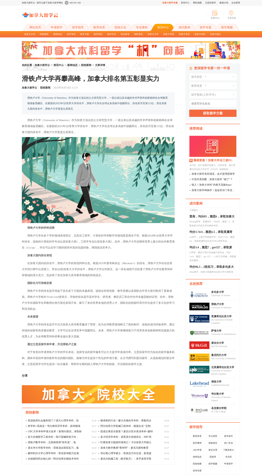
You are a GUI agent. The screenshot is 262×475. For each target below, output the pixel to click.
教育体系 (99, 27)
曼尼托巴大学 (219, 355)
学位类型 (213, 436)
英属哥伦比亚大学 (221, 316)
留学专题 (205, 27)
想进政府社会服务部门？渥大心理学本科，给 (53, 420)
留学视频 (227, 27)
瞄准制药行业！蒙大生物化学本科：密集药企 (125, 420)
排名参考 (125, 34)
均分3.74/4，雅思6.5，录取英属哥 (210, 232)
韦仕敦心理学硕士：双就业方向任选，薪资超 (125, 453)
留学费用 (197, 443)
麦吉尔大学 (217, 343)
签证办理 (213, 450)
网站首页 (35, 27)
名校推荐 (196, 284)
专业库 (228, 457)
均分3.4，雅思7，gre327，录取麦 (210, 248)
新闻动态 (57, 34)
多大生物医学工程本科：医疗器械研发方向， (53, 437)
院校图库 (44, 34)
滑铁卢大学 (217, 304)
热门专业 (228, 443)
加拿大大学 (153, 34)
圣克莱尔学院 (219, 408)
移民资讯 (138, 34)
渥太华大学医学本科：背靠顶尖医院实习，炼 (53, 447)
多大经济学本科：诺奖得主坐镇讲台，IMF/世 (126, 437)
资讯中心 (185, 2)
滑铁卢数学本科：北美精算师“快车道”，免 (52, 442)
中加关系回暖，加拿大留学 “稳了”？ (212, 179)
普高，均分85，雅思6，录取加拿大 (212, 217)
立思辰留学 (210, 2)
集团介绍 (223, 2)
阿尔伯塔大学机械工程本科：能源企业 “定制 (125, 426)
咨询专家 (197, 470)
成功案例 (184, 27)
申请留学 (56, 27)
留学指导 (78, 27)
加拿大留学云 (49, 17)
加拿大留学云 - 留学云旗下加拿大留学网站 (42, 2)
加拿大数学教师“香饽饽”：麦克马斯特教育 (124, 447)
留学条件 (228, 436)
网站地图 (197, 2)
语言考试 (71, 34)
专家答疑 (231, 18)
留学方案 (84, 34)
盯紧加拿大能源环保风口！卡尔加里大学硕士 (125, 442)
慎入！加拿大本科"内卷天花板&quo (212, 184)
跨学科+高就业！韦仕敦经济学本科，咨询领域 (54, 426)
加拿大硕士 (215, 34)
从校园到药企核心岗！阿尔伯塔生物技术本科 (53, 458)
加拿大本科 (199, 34)
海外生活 (111, 34)
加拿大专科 (184, 34)
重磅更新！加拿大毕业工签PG (212, 160)
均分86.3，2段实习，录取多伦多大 (211, 267)
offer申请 (197, 450)
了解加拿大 (228, 450)
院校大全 (120, 27)
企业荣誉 (235, 2)
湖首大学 (216, 381)
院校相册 (197, 463)
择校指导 (213, 443)
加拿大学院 (168, 34)
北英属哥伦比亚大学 (222, 367)
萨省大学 (216, 330)
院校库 (213, 457)
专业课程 (142, 27)
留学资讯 (98, 34)
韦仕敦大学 (217, 393)
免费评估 (215, 18)
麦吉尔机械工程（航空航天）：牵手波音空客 (125, 458)
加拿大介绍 (29, 34)
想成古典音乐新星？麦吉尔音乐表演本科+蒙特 (126, 431)
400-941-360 (74, 2)
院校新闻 (86, 65)
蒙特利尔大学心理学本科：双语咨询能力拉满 (53, 453)
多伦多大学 (217, 292)
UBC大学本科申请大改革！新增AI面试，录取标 (55, 431)
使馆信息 (197, 457)
